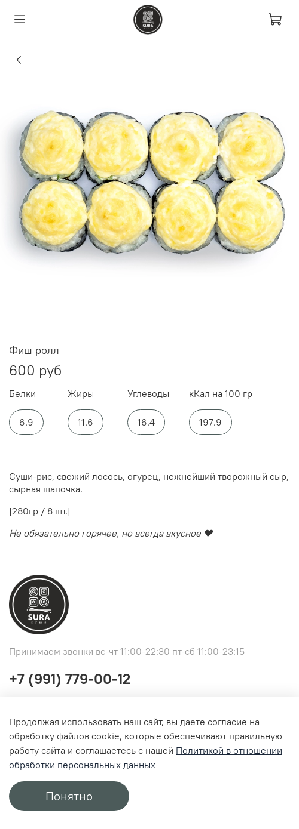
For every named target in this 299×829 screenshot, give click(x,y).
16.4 (146, 422)
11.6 (85, 422)
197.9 (210, 422)
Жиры (81, 393)
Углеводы (148, 393)
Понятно (69, 795)
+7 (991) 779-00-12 (69, 679)
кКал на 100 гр (220, 393)
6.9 (26, 422)
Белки (22, 393)
